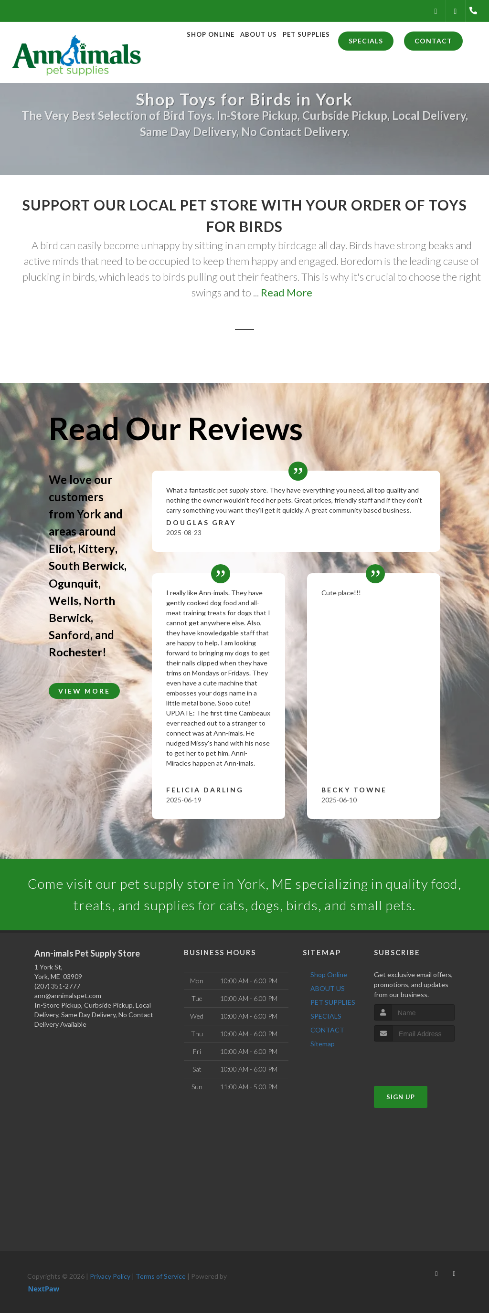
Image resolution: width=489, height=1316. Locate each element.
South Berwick (87, 565)
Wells (64, 600)
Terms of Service (161, 1279)
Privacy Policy (110, 1279)
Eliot (61, 548)
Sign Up (400, 1100)
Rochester (76, 651)
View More (84, 690)
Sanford (69, 634)
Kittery (96, 548)
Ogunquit (74, 583)
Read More (286, 292)
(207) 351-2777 (57, 989)
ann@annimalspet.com (67, 998)
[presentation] (425, 1062)
